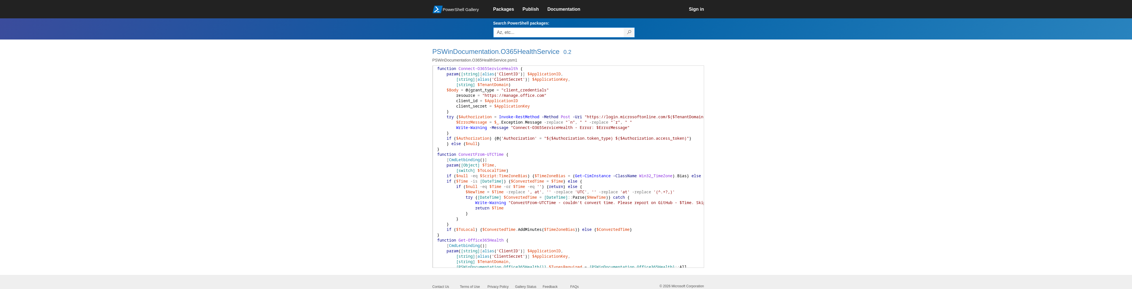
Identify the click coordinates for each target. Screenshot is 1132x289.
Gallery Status (525, 287)
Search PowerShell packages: (521, 23)
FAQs (574, 287)
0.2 (567, 52)
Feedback (550, 287)
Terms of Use (470, 287)
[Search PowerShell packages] (629, 32)
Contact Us (440, 287)
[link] (508, 9)
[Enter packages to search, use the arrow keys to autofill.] (558, 32)
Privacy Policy (498, 287)
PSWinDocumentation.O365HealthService (496, 51)
